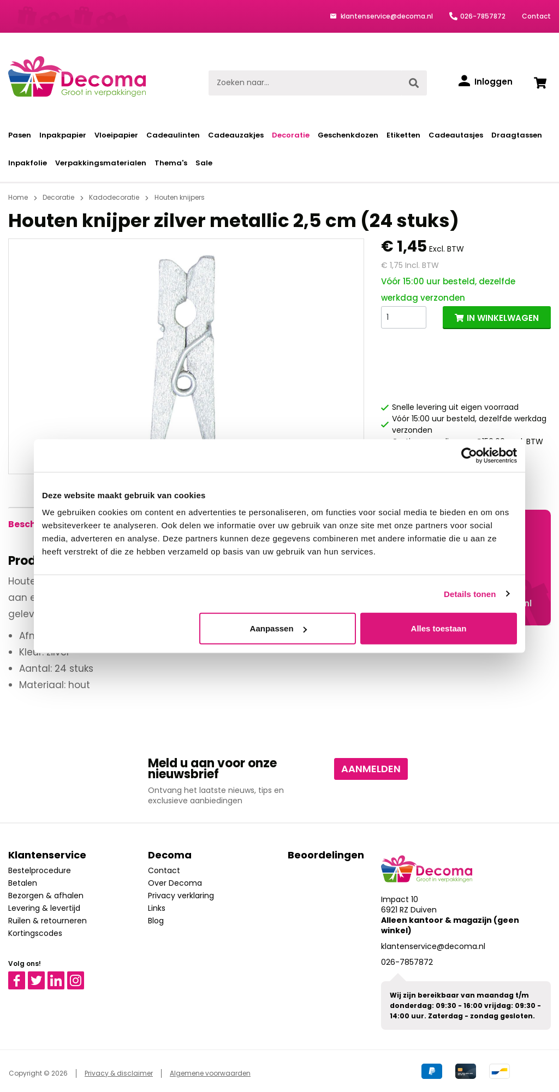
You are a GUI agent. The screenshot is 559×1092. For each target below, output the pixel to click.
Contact (536, 16)
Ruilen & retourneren (47, 920)
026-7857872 (483, 16)
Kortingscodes (35, 933)
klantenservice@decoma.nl (386, 16)
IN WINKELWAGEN (503, 318)
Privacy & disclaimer (119, 1073)
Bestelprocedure (39, 870)
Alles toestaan (439, 628)
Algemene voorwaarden (210, 1073)
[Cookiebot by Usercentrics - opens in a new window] (469, 455)
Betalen (22, 883)
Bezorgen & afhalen (46, 895)
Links (156, 908)
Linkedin (62, 976)
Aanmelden (371, 768)
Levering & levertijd (44, 908)
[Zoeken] (414, 83)
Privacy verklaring (181, 895)
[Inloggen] (485, 82)
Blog (156, 920)
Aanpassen (278, 628)
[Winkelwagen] (540, 83)
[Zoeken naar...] (305, 83)
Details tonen (470, 593)
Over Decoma (175, 883)
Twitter (41, 976)
